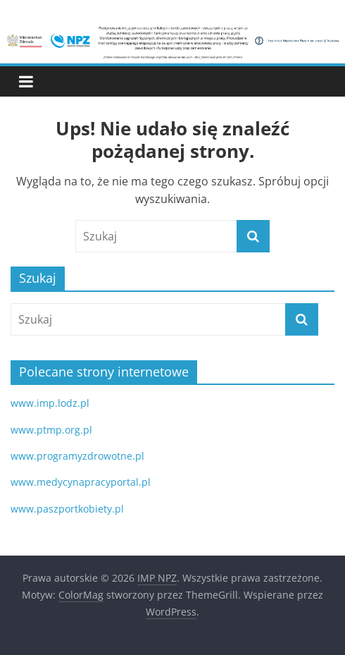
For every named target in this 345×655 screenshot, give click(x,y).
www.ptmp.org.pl (51, 429)
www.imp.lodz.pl (50, 403)
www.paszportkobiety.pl (67, 508)
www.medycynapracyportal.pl (81, 482)
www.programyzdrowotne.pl (77, 456)
